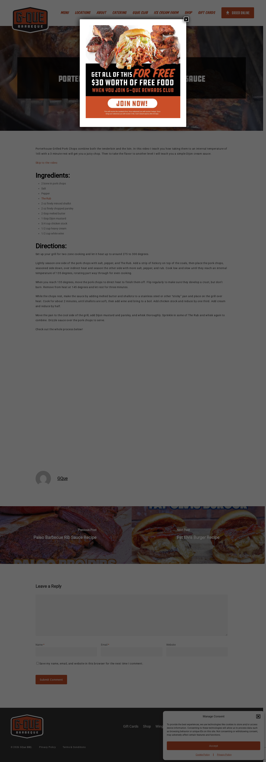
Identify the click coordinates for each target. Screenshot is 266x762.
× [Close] (186, 19)
